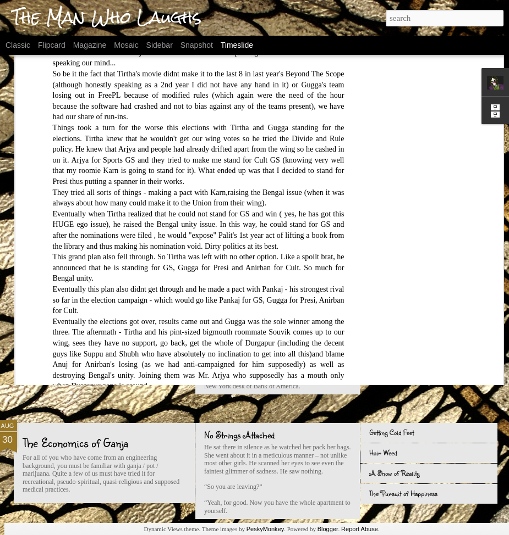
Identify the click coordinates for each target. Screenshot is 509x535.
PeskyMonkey (265, 529)
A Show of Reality (394, 473)
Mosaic (126, 45)
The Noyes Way (229, 293)
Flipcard (51, 45)
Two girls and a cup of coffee (251, 334)
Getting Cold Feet (391, 432)
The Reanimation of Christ (404, 311)
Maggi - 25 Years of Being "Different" (422, 351)
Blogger (328, 529)
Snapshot (196, 45)
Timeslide (237, 45)
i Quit (377, 372)
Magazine (90, 45)
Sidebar (159, 45)
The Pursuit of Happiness (403, 493)
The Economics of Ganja (75, 442)
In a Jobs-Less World (398, 331)
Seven (37, 300)
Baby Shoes (385, 291)
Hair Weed (383, 453)
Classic (18, 45)
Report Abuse (359, 529)
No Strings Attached (239, 434)
